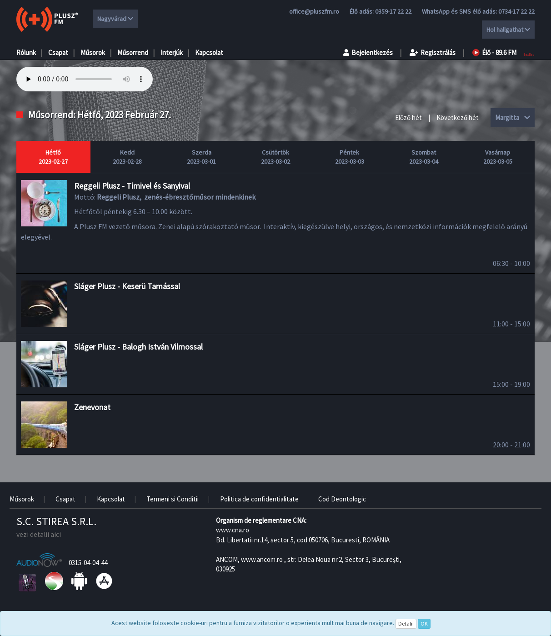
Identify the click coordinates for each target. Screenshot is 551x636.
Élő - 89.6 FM (494, 52)
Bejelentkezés (368, 52)
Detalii (406, 623)
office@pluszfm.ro (314, 11)
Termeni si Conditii (172, 499)
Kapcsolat (209, 52)
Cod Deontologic (342, 499)
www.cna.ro (232, 530)
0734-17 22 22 (516, 11)
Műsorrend (132, 52)
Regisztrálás (433, 52)
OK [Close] (424, 623)
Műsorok (92, 52)
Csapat (58, 52)
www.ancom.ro (262, 559)
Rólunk (26, 52)
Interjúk (171, 52)
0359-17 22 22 (393, 11)
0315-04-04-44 (88, 562)
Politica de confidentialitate (259, 499)
